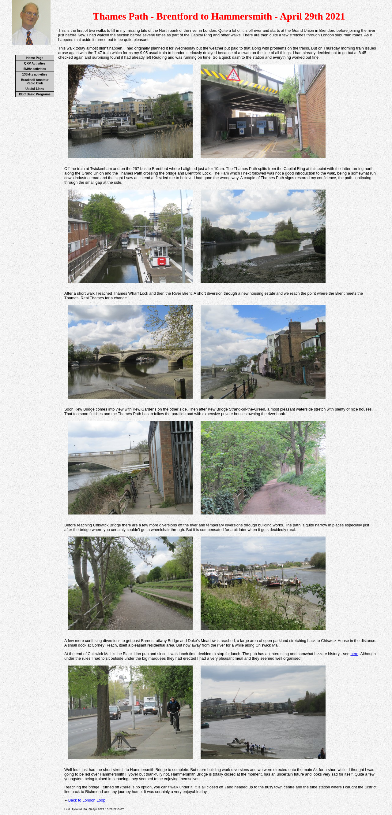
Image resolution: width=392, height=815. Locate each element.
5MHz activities (35, 69)
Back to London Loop (86, 800)
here (354, 653)
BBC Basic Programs (35, 94)
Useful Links (34, 88)
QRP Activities (35, 63)
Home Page (34, 58)
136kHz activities (34, 74)
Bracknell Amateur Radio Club (34, 81)
